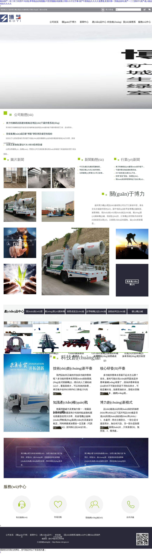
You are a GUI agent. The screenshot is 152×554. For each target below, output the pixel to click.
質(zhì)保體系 (129, 22)
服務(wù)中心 (144, 22)
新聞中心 (84, 22)
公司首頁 (54, 22)
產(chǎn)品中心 (99, 22)
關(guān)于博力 (69, 22)
